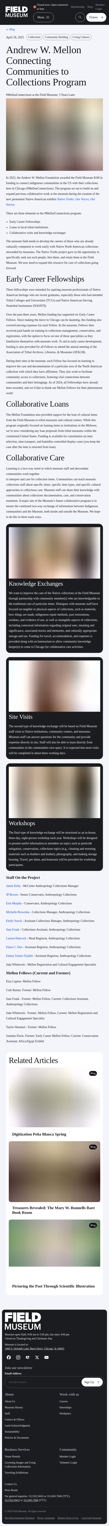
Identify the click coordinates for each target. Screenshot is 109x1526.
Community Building (56, 37)
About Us (10, 1401)
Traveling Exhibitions (16, 1472)
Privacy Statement (46, 1518)
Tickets (97, 17)
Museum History (14, 1407)
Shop (90, 6)
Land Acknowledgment (17, 1425)
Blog (10, 29)
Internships (65, 1407)
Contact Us (11, 1484)
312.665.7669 (30, 1500)
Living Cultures (81, 37)
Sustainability (12, 1431)
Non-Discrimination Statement (19, 1518)
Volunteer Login (68, 1462)
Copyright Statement (91, 1518)
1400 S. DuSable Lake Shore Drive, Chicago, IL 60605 (34, 1348)
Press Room (11, 1490)
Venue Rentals (12, 1456)
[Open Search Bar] (80, 17)
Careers (63, 1401)
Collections (34, 37)
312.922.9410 (12, 1500)
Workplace (65, 1413)
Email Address (13, 1373)
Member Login (100, 6)
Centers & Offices (14, 1419)
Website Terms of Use (68, 1518)
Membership (78, 6)
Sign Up (92, 1382)
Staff (7, 1413)
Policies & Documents (17, 1437)
